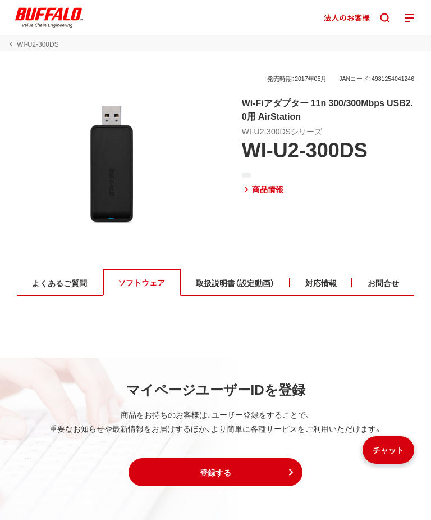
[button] (215, 472)
